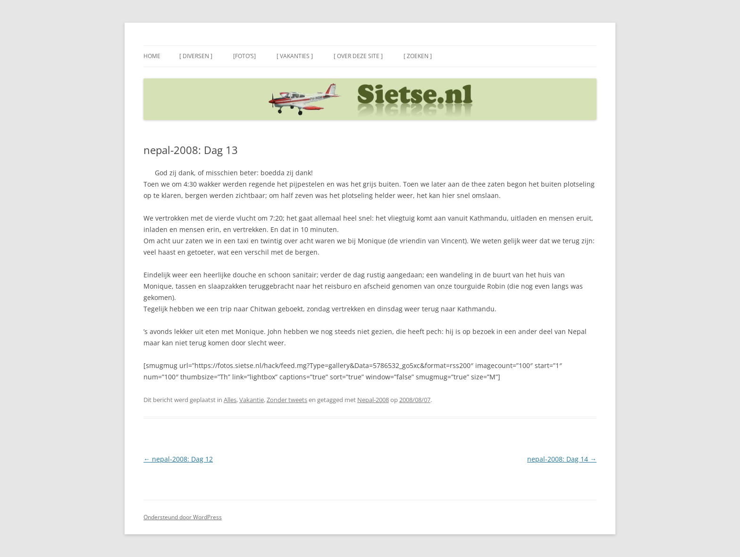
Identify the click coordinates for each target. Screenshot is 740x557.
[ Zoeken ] (418, 56)
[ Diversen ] (195, 56)
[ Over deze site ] (358, 56)
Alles (230, 399)
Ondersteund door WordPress (182, 517)
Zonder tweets (287, 399)
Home (151, 56)
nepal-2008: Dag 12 (178, 458)
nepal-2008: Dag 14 (562, 458)
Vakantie (251, 399)
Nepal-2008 (373, 399)
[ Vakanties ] (295, 56)
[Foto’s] (244, 56)
